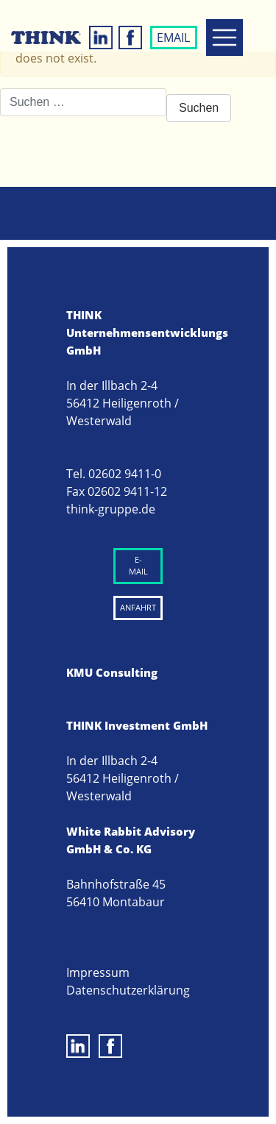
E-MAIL (138, 565)
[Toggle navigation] (224, 37)
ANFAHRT (138, 607)
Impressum (98, 972)
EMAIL (173, 37)
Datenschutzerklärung (128, 990)
